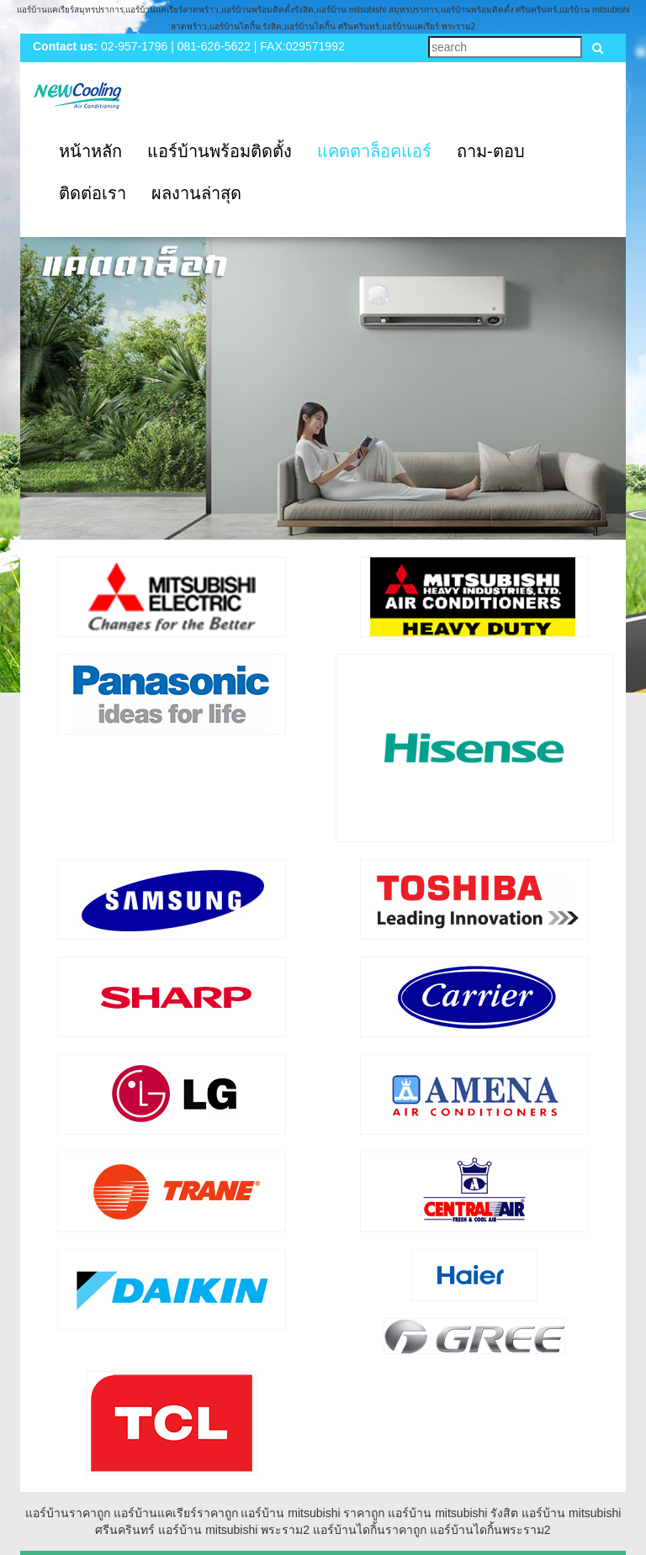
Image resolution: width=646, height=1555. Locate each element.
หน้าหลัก (90, 151)
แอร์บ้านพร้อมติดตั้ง (219, 151)
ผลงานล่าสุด (196, 193)
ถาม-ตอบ (491, 151)
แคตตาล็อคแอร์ (374, 151)
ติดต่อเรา (92, 193)
